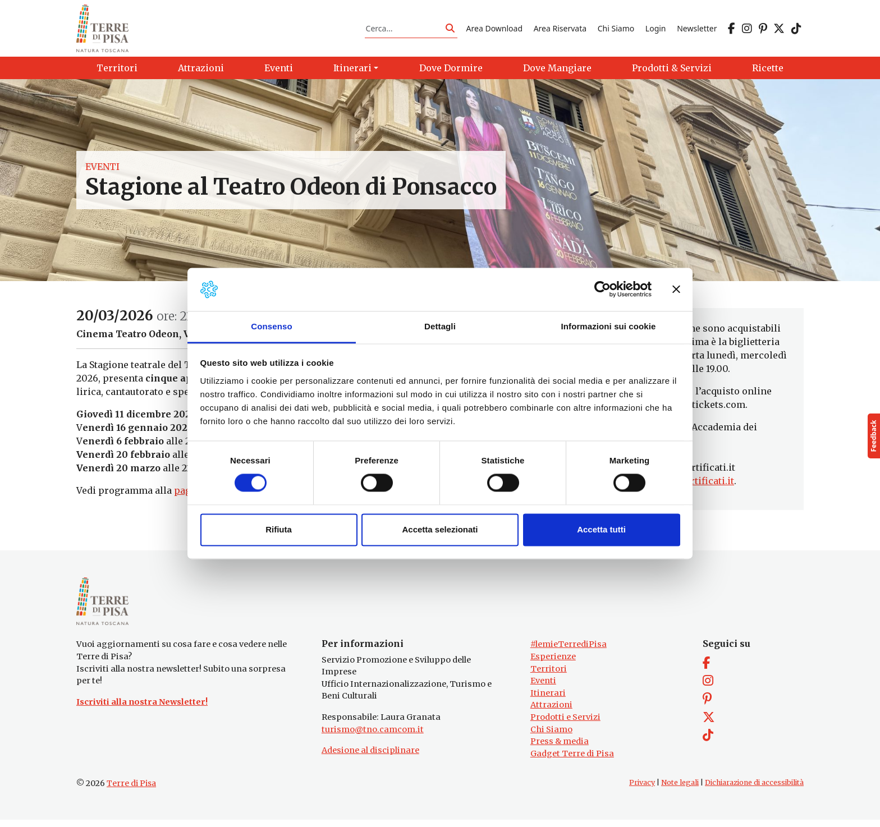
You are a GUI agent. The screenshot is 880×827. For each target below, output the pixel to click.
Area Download (494, 30)
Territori (548, 675)
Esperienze (553, 664)
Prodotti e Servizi (565, 724)
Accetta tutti (601, 529)
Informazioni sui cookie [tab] (608, 326)
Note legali (680, 789)
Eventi (102, 170)
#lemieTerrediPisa (568, 651)
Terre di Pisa (131, 790)
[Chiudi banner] (676, 289)
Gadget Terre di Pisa (572, 761)
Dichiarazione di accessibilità (754, 789)
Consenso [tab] (271, 326)
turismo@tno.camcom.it (373, 736)
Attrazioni (551, 712)
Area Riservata (560, 30)
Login (655, 30)
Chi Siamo (616, 30)
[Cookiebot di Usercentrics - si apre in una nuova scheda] (602, 289)
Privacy (642, 789)
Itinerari (548, 700)
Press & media (559, 748)
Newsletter (697, 30)
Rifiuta (278, 529)
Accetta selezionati (440, 529)
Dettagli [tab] (440, 326)
